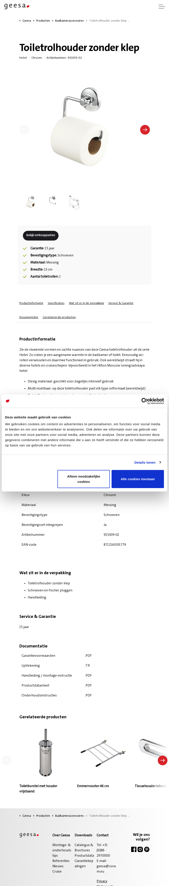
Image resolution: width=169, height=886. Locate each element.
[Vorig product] (6, 760)
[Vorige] (24, 130)
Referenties (61, 861)
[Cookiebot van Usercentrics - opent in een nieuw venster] (144, 401)
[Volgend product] (162, 760)
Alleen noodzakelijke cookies (83, 478)
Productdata (84, 856)
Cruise (57, 871)
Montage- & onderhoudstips (61, 850)
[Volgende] (145, 130)
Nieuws (58, 866)
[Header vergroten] (162, 6)
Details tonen (144, 462)
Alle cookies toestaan (138, 479)
